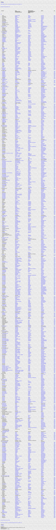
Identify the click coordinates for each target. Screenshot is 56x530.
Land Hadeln (17, 259)
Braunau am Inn (17, 234)
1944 (54, 133)
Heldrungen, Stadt (4, 215)
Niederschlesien (43, 48)
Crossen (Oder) (17, 82)
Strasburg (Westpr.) (17, 347)
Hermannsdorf (4, 336)
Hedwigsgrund (4, 37)
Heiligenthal (3, 120)
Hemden (3, 254)
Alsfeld (16, 77)
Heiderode (3, 88)
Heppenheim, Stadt (4, 295)
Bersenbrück (16, 224)
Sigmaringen (29, 26)
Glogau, (17, 48)
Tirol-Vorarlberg (43, 206)
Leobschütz (16, 37)
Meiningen (16, 241)
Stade (29, 259)
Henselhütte (3, 290)
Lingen (16, 205)
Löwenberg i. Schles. (18, 281)
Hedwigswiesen (4, 41)
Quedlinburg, (18, 35)
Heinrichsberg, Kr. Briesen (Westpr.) (7, 161)
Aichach (16, 315)
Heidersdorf (3, 91)
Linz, (17, 233)
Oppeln (29, 37)
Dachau (16, 20)
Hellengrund (3, 227)
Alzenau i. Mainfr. (17, 183)
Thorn (16, 340)
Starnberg (16, 24)
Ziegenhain (16, 128)
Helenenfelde (4, 216)
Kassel (29, 15)
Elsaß (42, 133)
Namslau (16, 282)
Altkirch (16, 133)
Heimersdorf (4, 133)
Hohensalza (29, 38)
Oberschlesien (43, 37)
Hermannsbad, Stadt (5, 333)
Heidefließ (3, 73)
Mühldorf (16, 213)
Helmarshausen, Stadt (5, 237)
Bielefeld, (17, 47)
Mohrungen (16, 166)
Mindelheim (16, 210)
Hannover (42, 16)
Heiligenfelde (4, 112)
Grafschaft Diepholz (17, 43)
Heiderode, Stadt (4, 89)
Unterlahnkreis (17, 202)
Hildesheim (29, 59)
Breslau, (17, 313)
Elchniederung (17, 71)
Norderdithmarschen (18, 260)
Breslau (29, 64)
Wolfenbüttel (16, 34)
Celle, (17, 240)
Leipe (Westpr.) (17, 107)
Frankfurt (29, 82)
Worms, (17, 296)
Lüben (16, 300)
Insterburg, (18, 270)
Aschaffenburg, (18, 100)
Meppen (16, 16)
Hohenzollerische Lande (44, 26)
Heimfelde (3, 137)
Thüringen (42, 61)
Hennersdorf (4, 277)
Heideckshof (4, 71)
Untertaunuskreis (17, 52)
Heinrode (3, 187)
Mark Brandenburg (43, 28)
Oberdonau (42, 233)
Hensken (3, 291)
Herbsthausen (4, 310)
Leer (15, 157)
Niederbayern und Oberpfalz (32, 19)
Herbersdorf (3, 300)
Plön (15, 101)
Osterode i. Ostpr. (17, 169)
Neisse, (17, 91)
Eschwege (16, 214)
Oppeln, (17, 174)
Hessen (42, 77)
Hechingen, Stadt (4, 26)
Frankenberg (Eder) (17, 299)
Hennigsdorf (3, 288)
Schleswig (29, 44)
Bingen (16, 93)
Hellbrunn (3, 223)
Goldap (16, 55)
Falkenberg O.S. (17, 180)
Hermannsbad (17, 333)
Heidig (3, 98)
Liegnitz (29, 48)
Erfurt (29, 322)
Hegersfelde (3, 57)
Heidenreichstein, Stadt (5, 86)
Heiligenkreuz (4, 116)
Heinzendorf (3, 193)
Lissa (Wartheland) (17, 342)
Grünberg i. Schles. (17, 147)
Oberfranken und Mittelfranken (32, 146)
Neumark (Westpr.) (17, 102)
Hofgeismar (16, 237)
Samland (16, 80)
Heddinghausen (4, 33)
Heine (3, 143)
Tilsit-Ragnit (16, 273)
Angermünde (17, 145)
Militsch (16, 165)
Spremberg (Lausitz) (18, 173)
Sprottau (16, 369)
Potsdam (29, 28)
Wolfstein (16, 142)
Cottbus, (17, 293)
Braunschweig (43, 29)
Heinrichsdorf (4, 163)
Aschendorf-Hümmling (18, 42)
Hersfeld (16, 32)
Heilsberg (16, 112)
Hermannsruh (4, 346)
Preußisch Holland (17, 121)
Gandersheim (17, 29)
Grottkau (16, 279)
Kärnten (42, 109)
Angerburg (16, 84)
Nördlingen (16, 327)
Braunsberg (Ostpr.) (17, 186)
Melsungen (16, 248)
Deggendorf (16, 268)
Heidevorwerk (4, 94)
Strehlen (16, 365)
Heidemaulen (4, 80)
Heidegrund (3, 74)
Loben (16, 39)
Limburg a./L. (17, 325)
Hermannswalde (4, 352)
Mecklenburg (42, 66)
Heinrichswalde (4, 184)
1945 (54, 15)
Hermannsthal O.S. (4, 351)
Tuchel (16, 73)
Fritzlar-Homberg (17, 15)
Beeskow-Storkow (17, 356)
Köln (28, 136)
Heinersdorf (3, 147)
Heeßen (3, 50)
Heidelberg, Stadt (4, 79)
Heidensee (3, 87)
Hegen (3, 56)
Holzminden (16, 59)
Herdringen (3, 314)
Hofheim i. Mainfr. (17, 231)
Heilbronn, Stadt (4, 103)
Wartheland (42, 38)
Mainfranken (29, 100)
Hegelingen (3, 55)
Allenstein (29, 69)
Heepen (3, 47)
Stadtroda (16, 222)
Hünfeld (16, 345)
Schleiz (16, 151)
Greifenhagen (17, 65)
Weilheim (16, 23)
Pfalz (28, 269)
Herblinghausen (4, 304)
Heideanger (3, 68)
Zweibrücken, (18, 269)
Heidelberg (3, 78)
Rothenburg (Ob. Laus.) (18, 68)
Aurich (29, 157)
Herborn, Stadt (4, 305)
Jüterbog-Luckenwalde (18, 189)
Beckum (16, 50)
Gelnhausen (16, 218)
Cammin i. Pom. (17, 350)
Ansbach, (17, 275)
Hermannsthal (4, 350)
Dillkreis (16, 110)
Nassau (42, 52)
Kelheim (16, 209)
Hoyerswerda (17, 368)
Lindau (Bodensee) (17, 53)
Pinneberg (16, 44)
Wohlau (16, 92)
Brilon (16, 33)
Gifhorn (16, 60)
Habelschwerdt (17, 78)
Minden (29, 47)
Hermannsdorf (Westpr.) (5, 340)
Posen (29, 278)
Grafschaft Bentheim (18, 51)
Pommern (42, 65)
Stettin (29, 65)
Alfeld (16, 191)
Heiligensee (3, 118)
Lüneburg (29, 60)
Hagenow (16, 236)
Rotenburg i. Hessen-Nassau (19, 320)
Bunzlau (16, 118)
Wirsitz (16, 41)
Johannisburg (17, 98)
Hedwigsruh (3, 39)
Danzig (29, 89)
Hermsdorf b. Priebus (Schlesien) (6, 367)
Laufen (16, 154)
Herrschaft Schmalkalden (18, 322)
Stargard (16, 251)
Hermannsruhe (4, 347)
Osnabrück (29, 16)
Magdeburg (29, 35)
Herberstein (3, 302)
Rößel (16, 170)
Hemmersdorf (4, 261)
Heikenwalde (4, 102)
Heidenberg (3, 84)
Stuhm (16, 187)
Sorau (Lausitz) (17, 246)
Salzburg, (17, 272)
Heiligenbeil (16, 360)
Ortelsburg (16, 69)
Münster (29, 50)
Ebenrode (16, 137)
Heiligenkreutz (4, 115)
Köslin (29, 171)
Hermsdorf (3, 358)
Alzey (16, 134)
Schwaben (29, 53)
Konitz (16, 89)
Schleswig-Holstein (43, 44)
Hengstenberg (4, 270)
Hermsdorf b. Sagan (5, 369)
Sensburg (16, 346)
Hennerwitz (3, 284)
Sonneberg (16, 152)
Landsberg (16, 25)
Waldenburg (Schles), (19, 160)
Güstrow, (17, 343)
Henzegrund (4, 292)
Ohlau (16, 64)
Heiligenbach (4, 107)
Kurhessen (42, 15)
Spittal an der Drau (17, 109)
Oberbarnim (16, 28)
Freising (16, 257)
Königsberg (29, 80)
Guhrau (16, 195)
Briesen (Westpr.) (17, 161)
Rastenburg (16, 106)
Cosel (16, 163)
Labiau (16, 88)
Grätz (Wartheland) (17, 278)
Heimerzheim (4, 136)
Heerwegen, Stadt (4, 48)
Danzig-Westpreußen (44, 41)
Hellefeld (3, 225)
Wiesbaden (29, 52)
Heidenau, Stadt (4, 83)
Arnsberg (29, 33)
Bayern (42, 19)
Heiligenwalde (4, 121)
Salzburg (42, 272)
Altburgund (16, 38)
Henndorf (3, 273)
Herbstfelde (3, 309)
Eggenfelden (16, 19)
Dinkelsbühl (16, 146)
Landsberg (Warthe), (19, 148)
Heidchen (3, 65)
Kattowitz (29, 193)
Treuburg (16, 182)
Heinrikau (3, 186)
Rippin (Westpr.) (17, 56)
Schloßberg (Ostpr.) (17, 175)
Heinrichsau (3, 160)
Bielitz (16, 193)
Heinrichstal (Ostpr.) (5, 182)
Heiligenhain (4, 114)
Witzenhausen (17, 17)
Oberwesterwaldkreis (18, 130)
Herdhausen (4, 313)
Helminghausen (4, 243)
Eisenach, (18, 311)
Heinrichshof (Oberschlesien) (6, 180)
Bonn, (17, 136)
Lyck (15, 232)
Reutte (16, 206)
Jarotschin (16, 338)
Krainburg (16, 116)
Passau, (17, 155)
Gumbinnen (29, 55)
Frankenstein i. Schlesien (18, 261)
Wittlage (16, 207)
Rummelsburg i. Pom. (18, 171)
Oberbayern (29, 20)
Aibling (16, 219)
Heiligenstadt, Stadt (4, 119)
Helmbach (3, 238)
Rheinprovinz (43, 136)
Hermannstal (4, 349)
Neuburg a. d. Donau (18, 138)
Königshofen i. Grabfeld (18, 308)
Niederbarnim (17, 287)
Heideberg (3, 69)
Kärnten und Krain (43, 116)
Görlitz (16, 277)
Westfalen (42, 33)
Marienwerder (30, 56)
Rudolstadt (16, 123)
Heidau (3, 64)
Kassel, (17, 30)
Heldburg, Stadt (4, 211)
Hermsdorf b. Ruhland (5, 368)
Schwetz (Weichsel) (17, 216)
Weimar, (17, 61)
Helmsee (3, 247)
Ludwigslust (16, 66)
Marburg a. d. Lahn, (19, 354)
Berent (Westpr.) (17, 290)
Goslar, (17, 156)
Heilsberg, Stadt (4, 125)
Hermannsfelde (4, 342)
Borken (16, 254)
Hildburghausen (17, 62)
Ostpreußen (42, 55)
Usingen (16, 192)
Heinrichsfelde (4, 174)
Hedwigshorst (4, 38)
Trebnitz (16, 75)
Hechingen (16, 26)
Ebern (16, 105)
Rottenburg (16, 21)
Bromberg (29, 41)
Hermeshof (3, 355)
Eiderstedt (16, 331)
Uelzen (16, 204)
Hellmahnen (3, 232)
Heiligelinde (3, 106)
